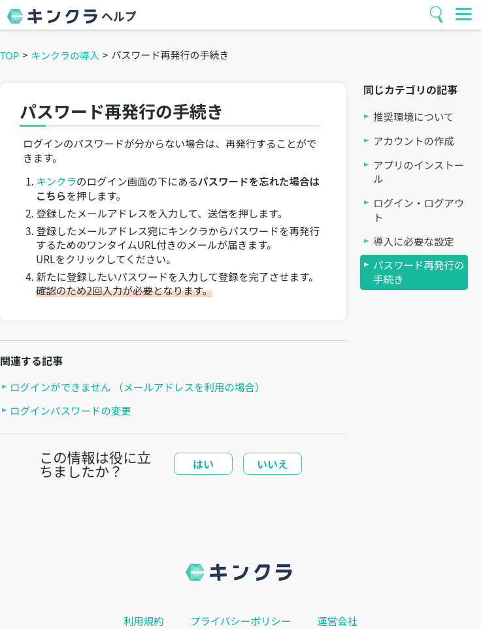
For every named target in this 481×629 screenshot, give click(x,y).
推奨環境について (413, 116)
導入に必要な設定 (413, 241)
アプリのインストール (418, 172)
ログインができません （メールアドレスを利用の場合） (137, 387)
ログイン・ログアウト (419, 210)
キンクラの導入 (65, 55)
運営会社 (337, 621)
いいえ (272, 464)
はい (203, 464)
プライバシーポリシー (240, 621)
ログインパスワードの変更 (70, 410)
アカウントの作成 (413, 141)
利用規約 (144, 621)
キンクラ (56, 181)
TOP (9, 55)
